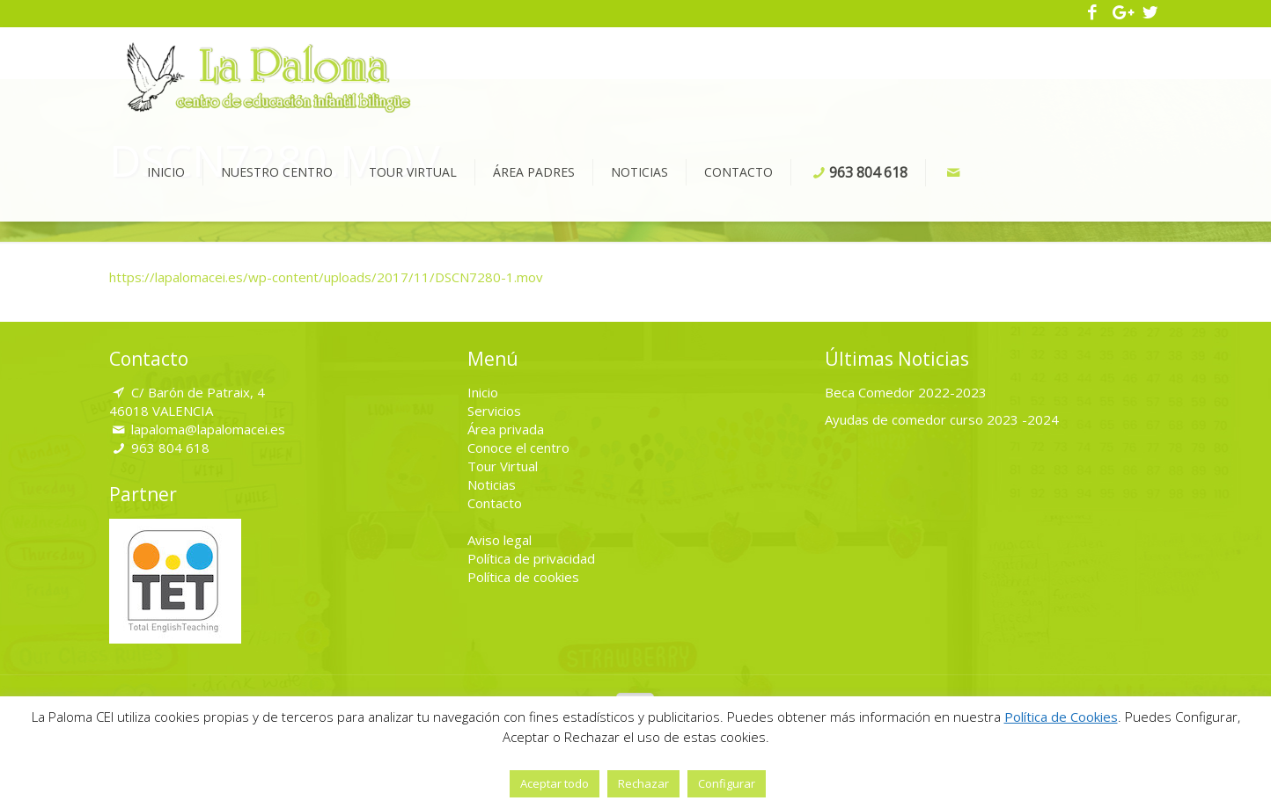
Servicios (494, 410)
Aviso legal (499, 540)
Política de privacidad (531, 558)
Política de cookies (523, 577)
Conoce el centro (518, 447)
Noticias (491, 484)
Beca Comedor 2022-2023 (906, 392)
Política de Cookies (1061, 716)
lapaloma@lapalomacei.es (208, 429)
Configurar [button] (726, 783)
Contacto (494, 503)
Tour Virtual (502, 466)
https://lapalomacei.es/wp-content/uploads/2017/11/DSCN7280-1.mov (326, 277)
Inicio (482, 392)
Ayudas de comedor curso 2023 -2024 (942, 419)
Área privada (505, 429)
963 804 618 (170, 447)
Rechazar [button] (643, 783)
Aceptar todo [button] (554, 783)
